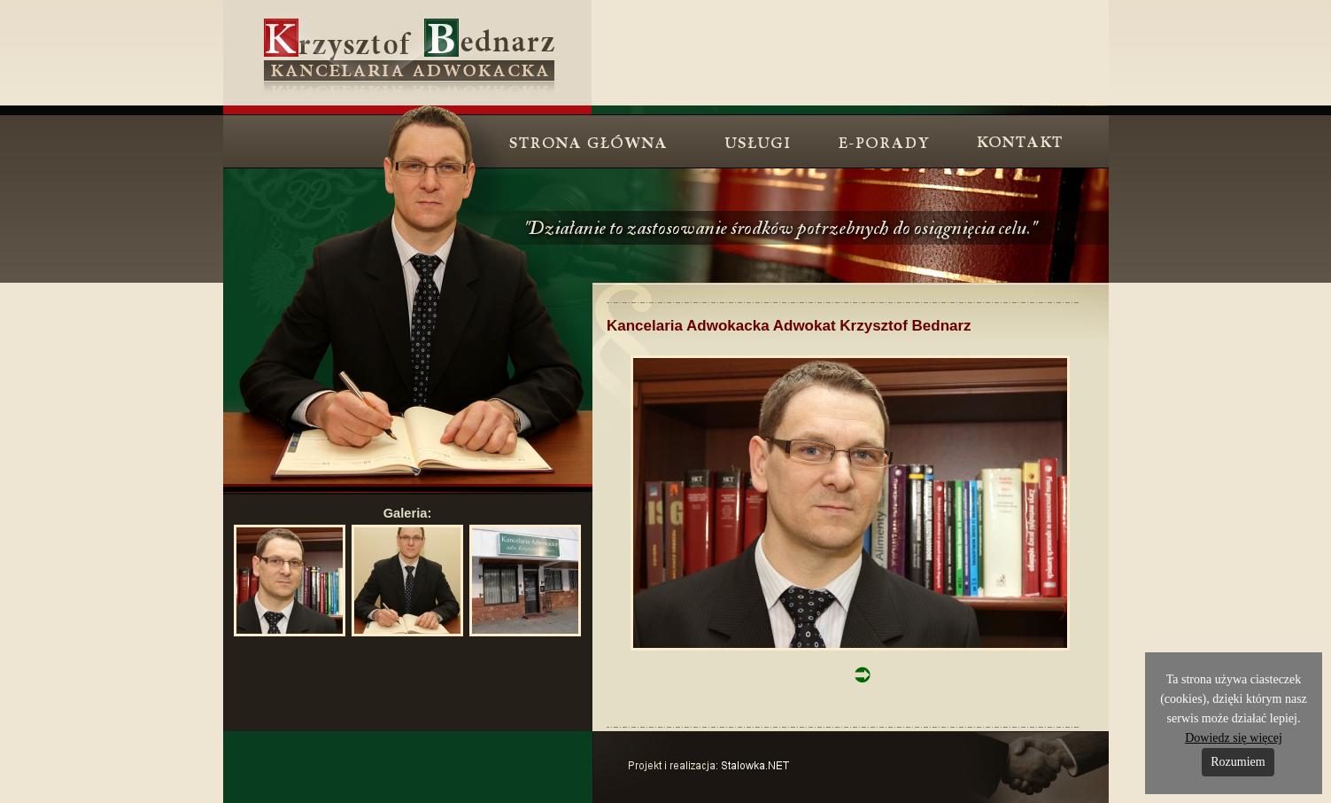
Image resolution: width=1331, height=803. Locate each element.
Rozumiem (1238, 761)
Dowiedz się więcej (1233, 738)
